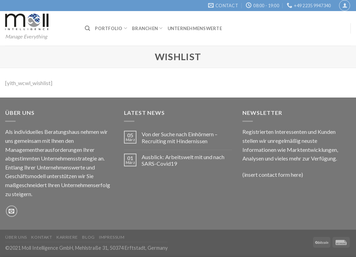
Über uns (16, 237)
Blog (88, 237)
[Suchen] (87, 28)
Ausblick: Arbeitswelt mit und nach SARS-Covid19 (183, 160)
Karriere (67, 237)
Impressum (112, 237)
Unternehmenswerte (195, 28)
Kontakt (41, 237)
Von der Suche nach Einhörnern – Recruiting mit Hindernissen (179, 137)
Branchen (147, 28)
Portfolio (111, 28)
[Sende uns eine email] (11, 211)
